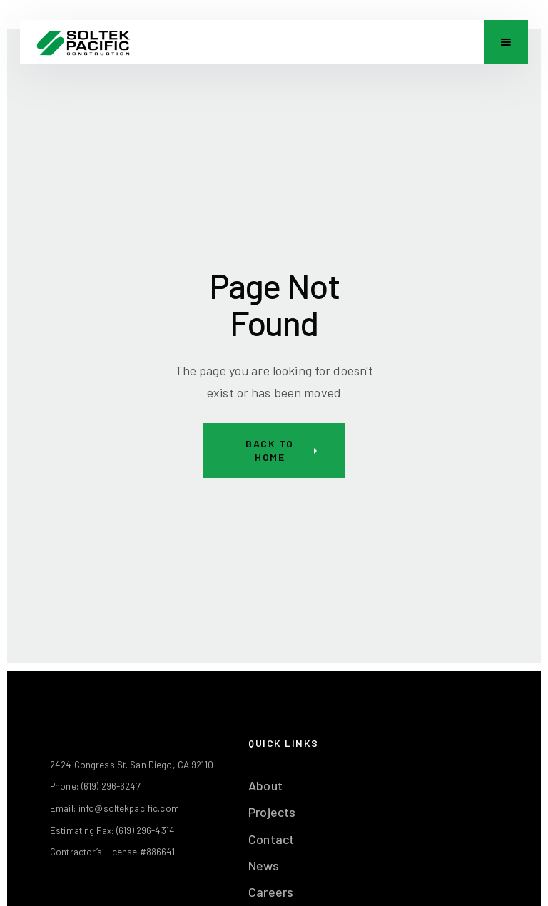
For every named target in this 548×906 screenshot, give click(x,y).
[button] (506, 42)
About (265, 785)
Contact (271, 839)
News (263, 865)
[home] (83, 42)
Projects (271, 812)
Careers (270, 892)
